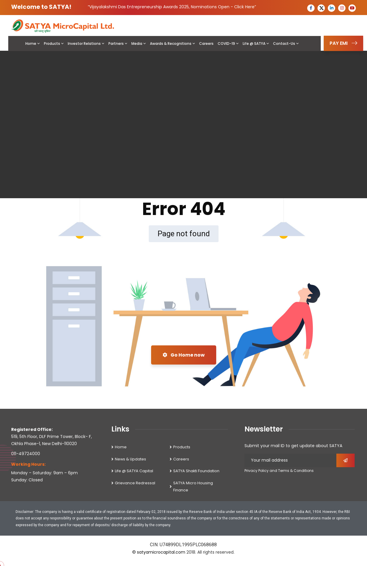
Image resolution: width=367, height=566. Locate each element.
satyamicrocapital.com (161, 552)
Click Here (244, 7)
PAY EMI (343, 43)
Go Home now (184, 355)
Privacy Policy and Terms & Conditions (279, 470)
